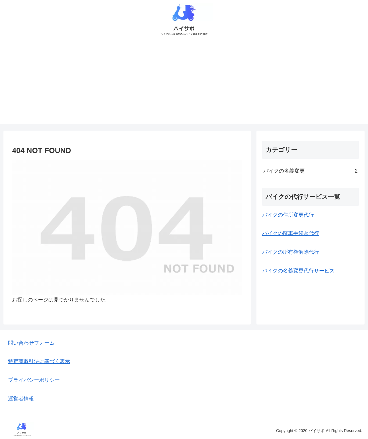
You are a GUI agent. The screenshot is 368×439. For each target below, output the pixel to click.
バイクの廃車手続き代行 (290, 233)
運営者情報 (21, 399)
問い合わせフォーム (31, 343)
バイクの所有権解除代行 (290, 252)
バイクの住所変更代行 (288, 215)
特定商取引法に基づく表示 (39, 361)
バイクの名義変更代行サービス (298, 271)
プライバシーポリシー (34, 380)
